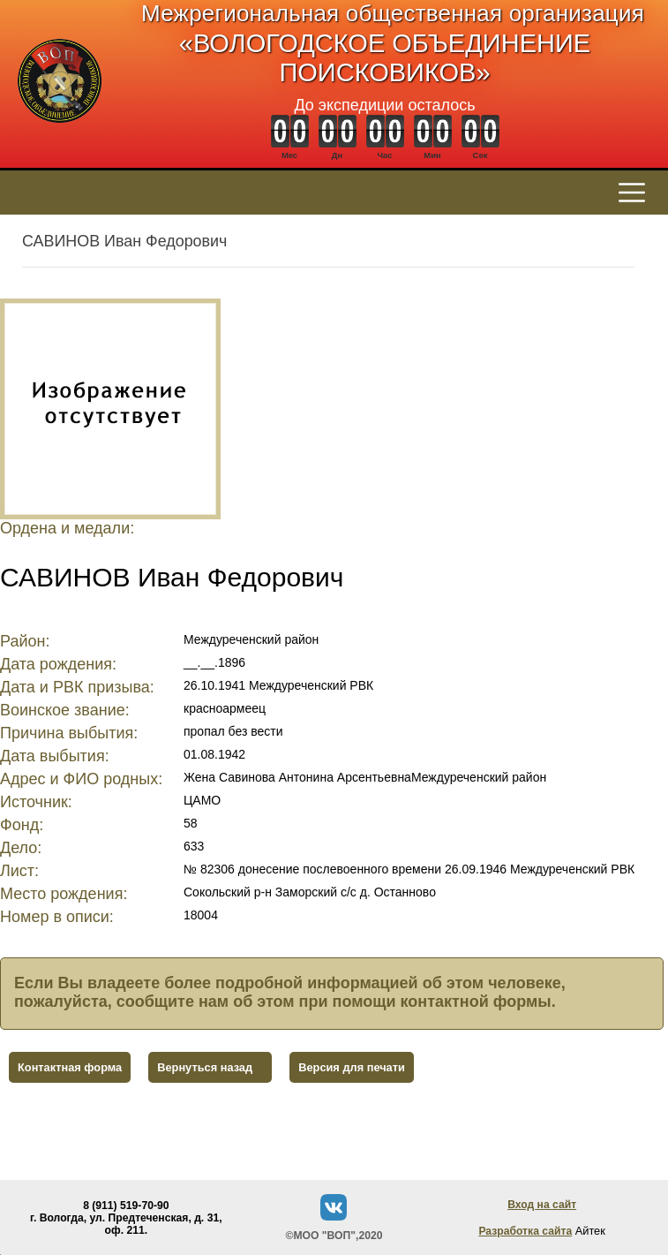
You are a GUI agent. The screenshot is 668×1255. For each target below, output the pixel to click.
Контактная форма (70, 1067)
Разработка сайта (525, 1231)
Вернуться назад (204, 1067)
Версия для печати (351, 1067)
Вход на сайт (541, 1204)
